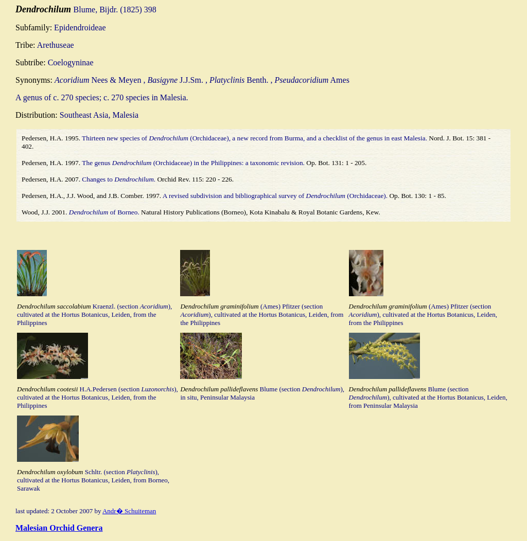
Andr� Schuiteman (129, 511)
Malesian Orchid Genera (58, 528)
